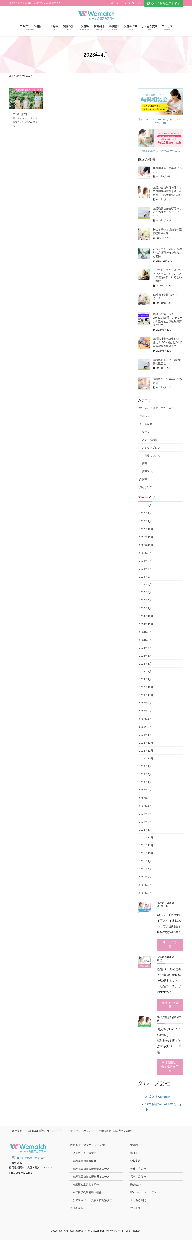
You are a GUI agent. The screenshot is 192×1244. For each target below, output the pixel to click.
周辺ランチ (145, 487)
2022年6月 (145, 790)
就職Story (147, 471)
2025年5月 (145, 584)
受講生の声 (136, 1188)
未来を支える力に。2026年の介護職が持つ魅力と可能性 (167, 252)
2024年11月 (146, 624)
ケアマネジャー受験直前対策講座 (92, 1204)
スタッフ (144, 431)
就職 (144, 463)
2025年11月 (146, 537)
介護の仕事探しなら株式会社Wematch (160, 151)
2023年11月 (146, 695)
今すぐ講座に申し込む (164, 3)
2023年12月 (146, 687)
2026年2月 (145, 513)
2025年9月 (145, 552)
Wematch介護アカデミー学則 (45, 1134)
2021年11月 (146, 845)
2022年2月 (145, 821)
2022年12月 (146, 742)
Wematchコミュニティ (143, 1196)
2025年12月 (146, 529)
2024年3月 (145, 663)
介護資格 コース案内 (83, 1156)
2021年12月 (146, 837)
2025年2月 (145, 608)
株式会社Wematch (157, 1100)
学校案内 (135, 1164)
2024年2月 (145, 671)
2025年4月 (145, 592)
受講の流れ (76, 1212)
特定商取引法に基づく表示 (115, 1134)
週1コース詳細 (170, 945)
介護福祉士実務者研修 (86, 1188)
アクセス (135, 1212)
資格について (152, 455)
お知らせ (144, 416)
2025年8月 (145, 560)
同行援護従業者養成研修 (87, 1196)
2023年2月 (145, 726)
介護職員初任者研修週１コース (91, 1180)
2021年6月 (145, 885)
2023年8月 (145, 711)
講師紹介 (135, 1156)
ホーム (114, 3)
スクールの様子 (151, 439)
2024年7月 (145, 647)
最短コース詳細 (170, 1006)
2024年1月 (145, 679)
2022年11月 (146, 750)
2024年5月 (145, 655)
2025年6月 (145, 576)
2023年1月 (145, 734)
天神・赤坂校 (138, 1172)
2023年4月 (145, 719)
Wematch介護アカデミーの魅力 (88, 1148)
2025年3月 (145, 600)
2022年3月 (145, 813)
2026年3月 (145, 505)
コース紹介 (145, 423)
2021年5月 (145, 892)
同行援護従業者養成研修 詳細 (170, 1070)
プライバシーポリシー (81, 1134)
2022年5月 (145, 798)
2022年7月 (145, 782)
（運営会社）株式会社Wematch (27, 1161)
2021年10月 (146, 853)
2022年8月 (145, 774)
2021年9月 (145, 861)
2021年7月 (145, 877)
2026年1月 (145, 521)
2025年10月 (146, 545)
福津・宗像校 (138, 1180)
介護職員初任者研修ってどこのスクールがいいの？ (167, 212)
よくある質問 (138, 1204)
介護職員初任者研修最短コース (91, 1172)
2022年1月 (145, 829)
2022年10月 (146, 758)
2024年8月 (145, 639)
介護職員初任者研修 (84, 1164)
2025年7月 (145, 568)
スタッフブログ (151, 447)
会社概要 (17, 1134)
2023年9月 (145, 703)
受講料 (134, 1148)
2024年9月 (145, 632)
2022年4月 (145, 805)
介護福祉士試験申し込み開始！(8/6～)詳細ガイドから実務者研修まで (167, 342)
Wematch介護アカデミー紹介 (156, 408)
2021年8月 (145, 869)
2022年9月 (145, 766)
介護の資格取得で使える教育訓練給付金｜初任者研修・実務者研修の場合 (167, 191)
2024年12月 (146, 616)
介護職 (143, 479)
